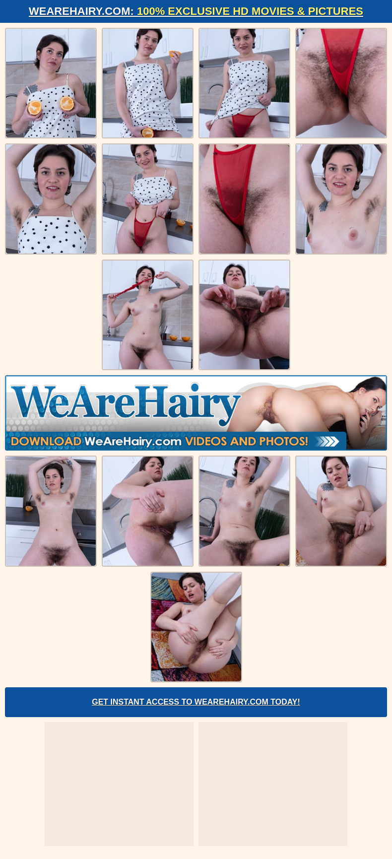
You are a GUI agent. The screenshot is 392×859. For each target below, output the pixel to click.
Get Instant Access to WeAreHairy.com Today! (196, 702)
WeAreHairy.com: (196, 11)
